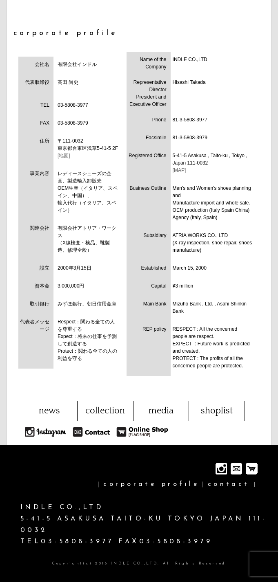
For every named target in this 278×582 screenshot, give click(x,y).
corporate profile (151, 484)
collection (105, 411)
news (49, 411)
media (161, 411)
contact (229, 484)
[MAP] (179, 170)
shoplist (217, 411)
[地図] (64, 155)
